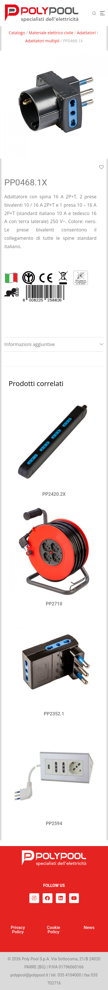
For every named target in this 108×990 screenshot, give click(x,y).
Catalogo (17, 32)
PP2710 (54, 604)
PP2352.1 (54, 714)
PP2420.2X (54, 494)
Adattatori (86, 32)
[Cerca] (96, 13)
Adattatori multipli (42, 40)
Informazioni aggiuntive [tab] (29, 344)
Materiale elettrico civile (51, 32)
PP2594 (54, 823)
